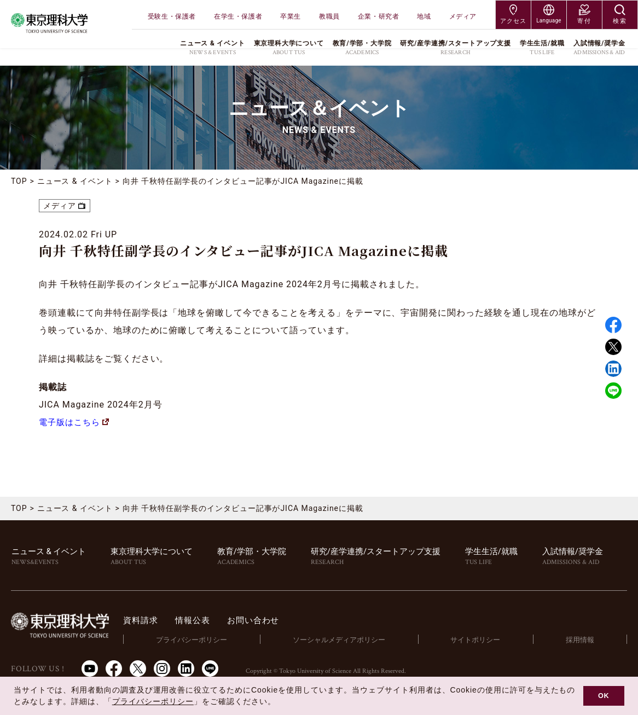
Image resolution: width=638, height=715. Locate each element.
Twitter (613, 347)
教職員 (329, 16)
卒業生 (290, 16)
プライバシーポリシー (198, 640)
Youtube (90, 668)
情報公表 (203, 620)
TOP (19, 181)
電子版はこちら (76, 422)
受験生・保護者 (172, 16)
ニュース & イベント (75, 181)
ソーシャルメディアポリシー (344, 640)
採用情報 (581, 640)
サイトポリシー (478, 640)
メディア (463, 16)
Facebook (613, 325)
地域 (424, 16)
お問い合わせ (267, 620)
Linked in (613, 369)
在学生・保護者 (238, 16)
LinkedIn (186, 668)
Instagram (162, 668)
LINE (613, 390)
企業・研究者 (378, 16)
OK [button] (604, 696)
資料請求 (149, 620)
